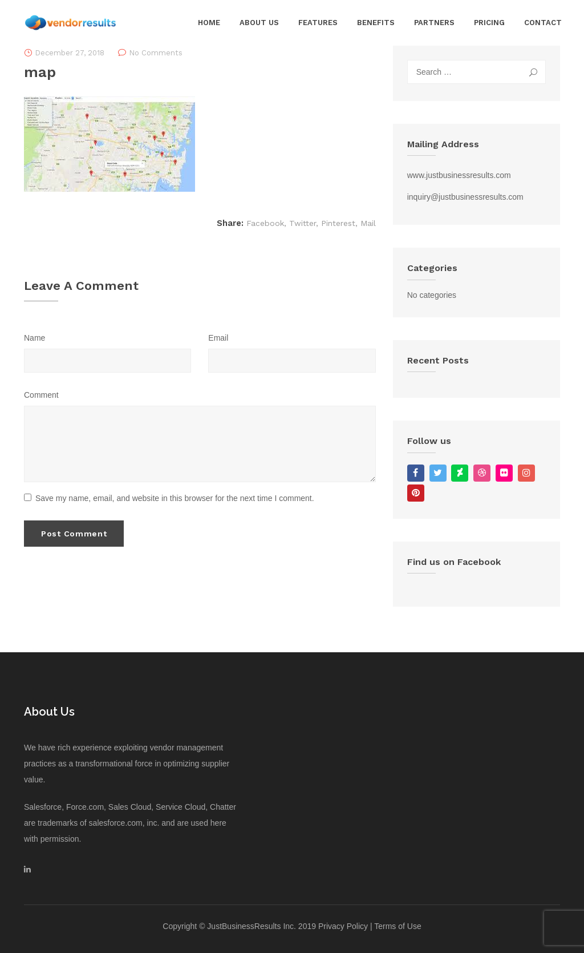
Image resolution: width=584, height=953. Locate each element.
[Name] (107, 361)
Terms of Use (397, 926)
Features (318, 22)
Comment (41, 394)
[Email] (291, 361)
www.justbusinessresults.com (459, 175)
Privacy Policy (343, 926)
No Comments (155, 53)
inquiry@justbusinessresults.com (465, 196)
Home (209, 22)
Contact (543, 22)
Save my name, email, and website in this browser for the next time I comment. (169, 498)
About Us (259, 22)
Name (34, 337)
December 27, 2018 (69, 53)
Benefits (376, 22)
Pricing (489, 22)
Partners (434, 22)
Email (218, 337)
